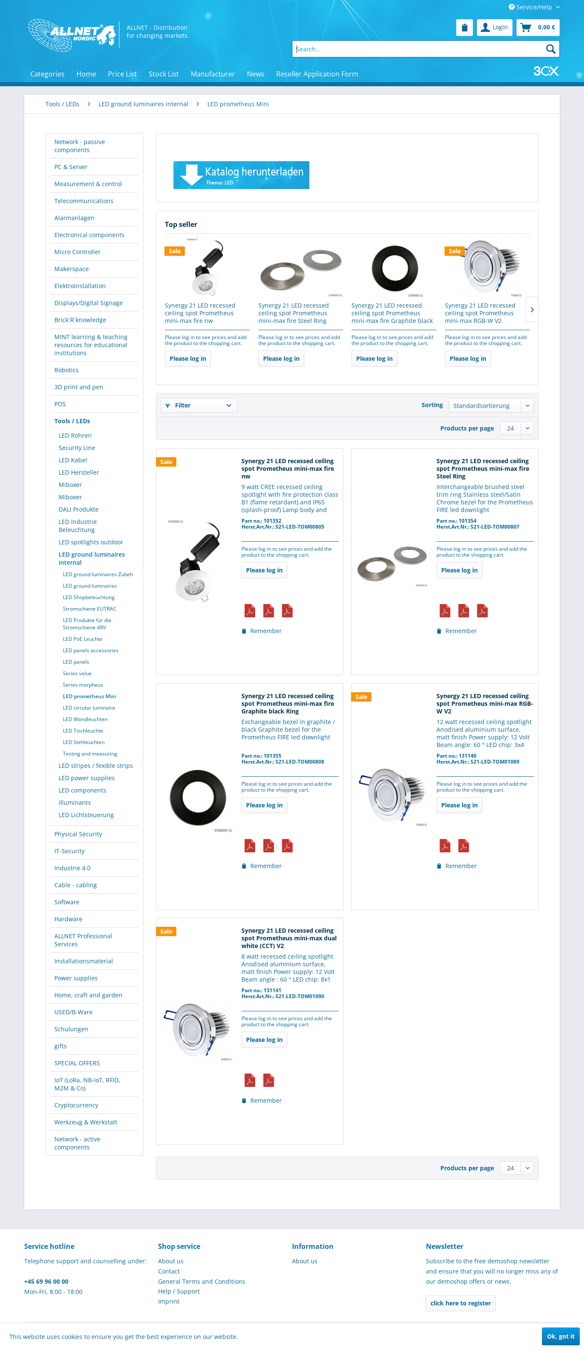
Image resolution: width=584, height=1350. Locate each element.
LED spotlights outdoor (91, 542)
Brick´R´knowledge (80, 320)
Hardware (68, 919)
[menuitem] (464, 27)
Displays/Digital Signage (88, 303)
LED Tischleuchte (83, 730)
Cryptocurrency (76, 1105)
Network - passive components (79, 146)
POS (60, 404)
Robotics (66, 370)
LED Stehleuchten (84, 742)
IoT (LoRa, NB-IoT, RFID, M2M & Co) (87, 1084)
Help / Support (179, 1291)
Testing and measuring (90, 753)
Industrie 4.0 (72, 868)
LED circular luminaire (89, 707)
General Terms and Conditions (201, 1281)
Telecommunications (83, 201)
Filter (177, 405)
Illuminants (75, 802)
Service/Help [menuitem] (531, 7)
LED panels (76, 661)
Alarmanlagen (74, 218)
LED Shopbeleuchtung (89, 597)
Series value (77, 673)
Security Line (77, 448)
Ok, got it (561, 1336)
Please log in (188, 358)
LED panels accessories (91, 650)
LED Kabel (73, 460)
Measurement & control (88, 184)
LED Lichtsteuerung (86, 815)
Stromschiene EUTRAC (89, 608)
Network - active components (77, 1143)
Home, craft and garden (88, 995)
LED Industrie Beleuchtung (78, 526)
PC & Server (71, 167)
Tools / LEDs (72, 421)
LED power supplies (87, 778)
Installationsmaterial (83, 961)
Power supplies (76, 978)
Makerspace (71, 269)
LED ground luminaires (90, 585)
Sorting (432, 405)
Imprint (168, 1301)
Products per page (467, 428)
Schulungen (71, 1029)
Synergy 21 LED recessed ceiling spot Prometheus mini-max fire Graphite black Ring (392, 313)
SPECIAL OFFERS (77, 1063)
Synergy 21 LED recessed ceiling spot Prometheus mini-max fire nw (200, 313)
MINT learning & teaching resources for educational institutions (91, 345)
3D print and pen (78, 387)
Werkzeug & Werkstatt (85, 1122)
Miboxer (70, 485)
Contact (169, 1271)
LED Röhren (75, 435)
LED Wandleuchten (85, 719)
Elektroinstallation (80, 286)
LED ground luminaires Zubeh (98, 574)
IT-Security (69, 851)
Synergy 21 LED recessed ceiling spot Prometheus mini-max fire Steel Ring (293, 313)
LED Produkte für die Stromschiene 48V (87, 624)
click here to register (461, 1303)
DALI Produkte (79, 509)
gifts (60, 1046)
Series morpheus (83, 684)
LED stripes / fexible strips (96, 765)
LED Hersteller (79, 472)
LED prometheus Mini (89, 696)
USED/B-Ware (73, 1012)
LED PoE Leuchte (82, 638)
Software (66, 902)
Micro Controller (77, 252)
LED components (82, 790)
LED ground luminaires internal (92, 558)
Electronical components (89, 235)
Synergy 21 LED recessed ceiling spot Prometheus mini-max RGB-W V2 (480, 313)
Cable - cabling (75, 885)
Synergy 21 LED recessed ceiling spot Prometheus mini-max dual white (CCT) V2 (289, 938)
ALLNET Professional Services (83, 940)
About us (171, 1261)
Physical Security (78, 834)
